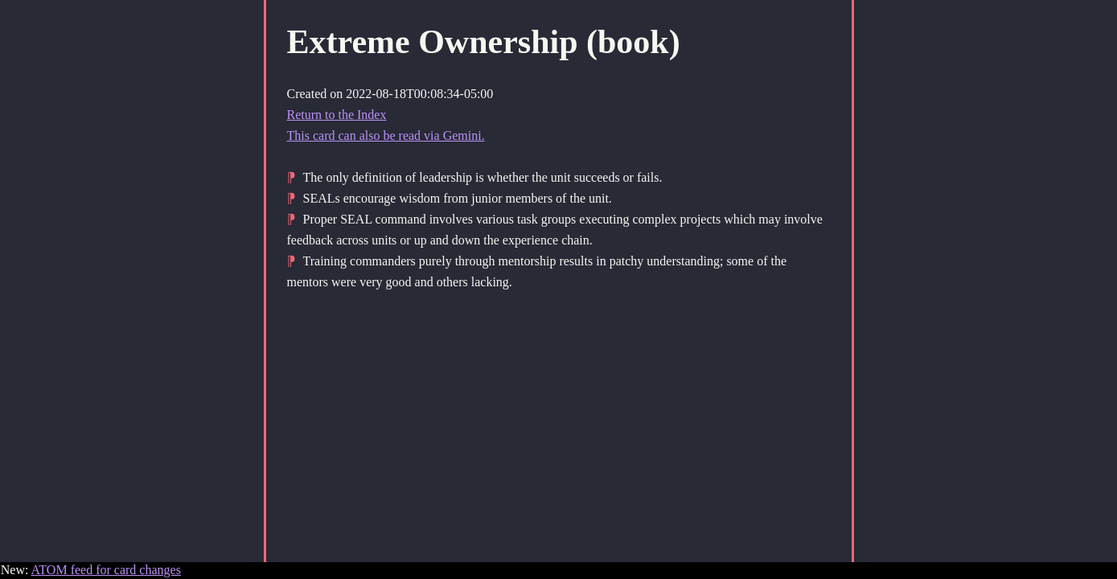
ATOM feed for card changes (106, 570)
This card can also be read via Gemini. (386, 135)
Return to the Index (337, 114)
